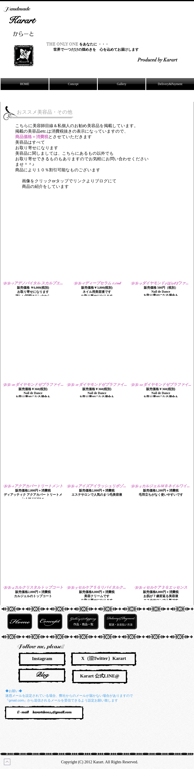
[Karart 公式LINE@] (99, 676)
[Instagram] (42, 659)
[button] (33, 246)
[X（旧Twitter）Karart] (103, 659)
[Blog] (42, 675)
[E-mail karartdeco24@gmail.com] (44, 712)
